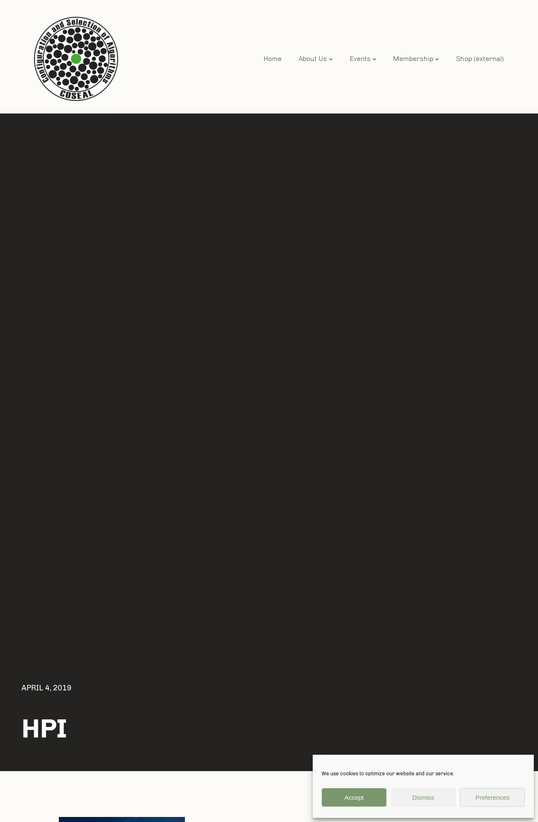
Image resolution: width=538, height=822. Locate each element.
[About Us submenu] (331, 59)
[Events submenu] (374, 59)
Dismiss (423, 797)
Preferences (492, 797)
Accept (354, 797)
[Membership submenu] (437, 59)
